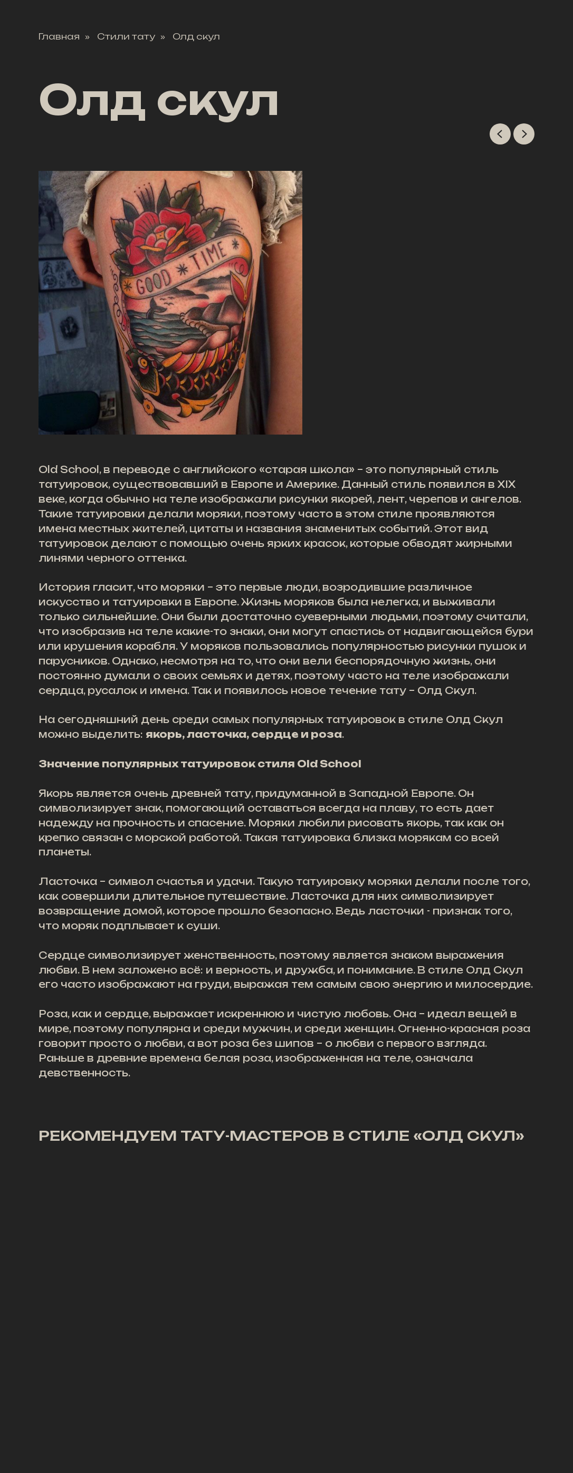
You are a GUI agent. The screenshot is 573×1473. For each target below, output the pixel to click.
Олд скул (196, 37)
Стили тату (126, 37)
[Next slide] (523, 134)
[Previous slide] (500, 134)
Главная (59, 37)
